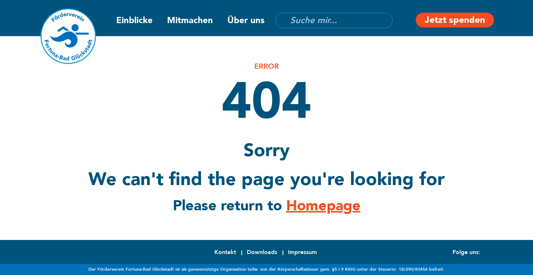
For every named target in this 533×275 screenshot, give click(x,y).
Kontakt (225, 252)
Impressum (302, 252)
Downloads (262, 252)
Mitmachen (190, 20)
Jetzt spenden (455, 20)
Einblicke (134, 20)
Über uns (246, 20)
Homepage (323, 206)
